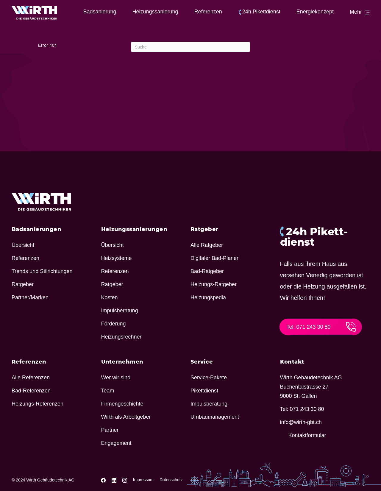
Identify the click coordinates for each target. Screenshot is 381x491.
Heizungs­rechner (121, 337)
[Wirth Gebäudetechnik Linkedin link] (115, 479)
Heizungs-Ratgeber (213, 284)
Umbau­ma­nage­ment (214, 417)
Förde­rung (113, 324)
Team (107, 391)
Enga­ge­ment (116, 443)
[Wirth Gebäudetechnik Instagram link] (125, 479)
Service (201, 361)
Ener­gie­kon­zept (315, 12)
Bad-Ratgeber (207, 271)
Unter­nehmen (122, 361)
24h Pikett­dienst (261, 12)
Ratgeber (23, 284)
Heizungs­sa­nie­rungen (134, 229)
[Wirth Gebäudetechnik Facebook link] (104, 479)
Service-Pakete (208, 378)
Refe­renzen (208, 12)
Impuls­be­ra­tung (119, 311)
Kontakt (292, 361)
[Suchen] (190, 47)
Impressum (143, 479)
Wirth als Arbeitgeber (126, 417)
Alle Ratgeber (206, 245)
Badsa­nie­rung (99, 12)
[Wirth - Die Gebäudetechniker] (34, 13)
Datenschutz (171, 479)
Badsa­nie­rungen (36, 229)
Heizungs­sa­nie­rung (155, 12)
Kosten (109, 297)
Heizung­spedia (208, 297)
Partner (110, 430)
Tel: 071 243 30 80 (321, 327)
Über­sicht (23, 245)
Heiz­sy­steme (116, 258)
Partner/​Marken (30, 297)
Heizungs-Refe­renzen (37, 404)
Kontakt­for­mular (307, 435)
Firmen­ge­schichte (122, 404)
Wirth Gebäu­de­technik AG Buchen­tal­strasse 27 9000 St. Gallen (311, 387)
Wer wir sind (116, 378)
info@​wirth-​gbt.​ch (301, 422)
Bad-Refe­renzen (31, 391)
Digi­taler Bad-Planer (214, 258)
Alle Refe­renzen (31, 378)
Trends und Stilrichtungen (42, 271)
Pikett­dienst (204, 391)
